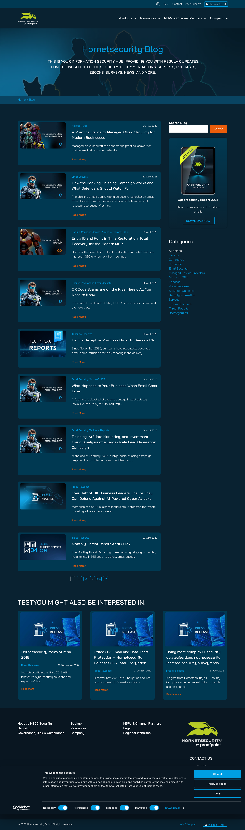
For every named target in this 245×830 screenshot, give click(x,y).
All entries (175, 251)
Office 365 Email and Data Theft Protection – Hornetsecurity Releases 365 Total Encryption (121, 657)
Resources (150, 18)
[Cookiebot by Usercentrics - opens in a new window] (21, 823)
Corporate (175, 264)
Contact (177, 3)
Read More (78, 159)
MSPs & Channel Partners (185, 18)
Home (22, 99)
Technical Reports (82, 333)
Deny (218, 809)
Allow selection (217, 799)
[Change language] (162, 4)
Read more (27, 688)
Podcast (174, 282)
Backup (76, 232)
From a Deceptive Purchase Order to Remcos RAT (114, 340)
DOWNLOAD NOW (198, 221)
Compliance (176, 259)
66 (99, 579)
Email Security (80, 176)
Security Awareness (83, 283)
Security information (182, 295)
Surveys (174, 299)
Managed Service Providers (96, 232)
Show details (172, 823)
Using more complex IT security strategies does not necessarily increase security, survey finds (193, 657)
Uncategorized (178, 313)
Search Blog (178, 123)
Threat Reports (80, 537)
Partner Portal (217, 4)
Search (218, 129)
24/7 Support (193, 3)
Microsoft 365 (80, 125)
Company (219, 18)
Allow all (218, 789)
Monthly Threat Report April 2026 (101, 544)
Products (127, 18)
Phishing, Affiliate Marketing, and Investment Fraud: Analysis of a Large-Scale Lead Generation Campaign (114, 442)
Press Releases (81, 486)
